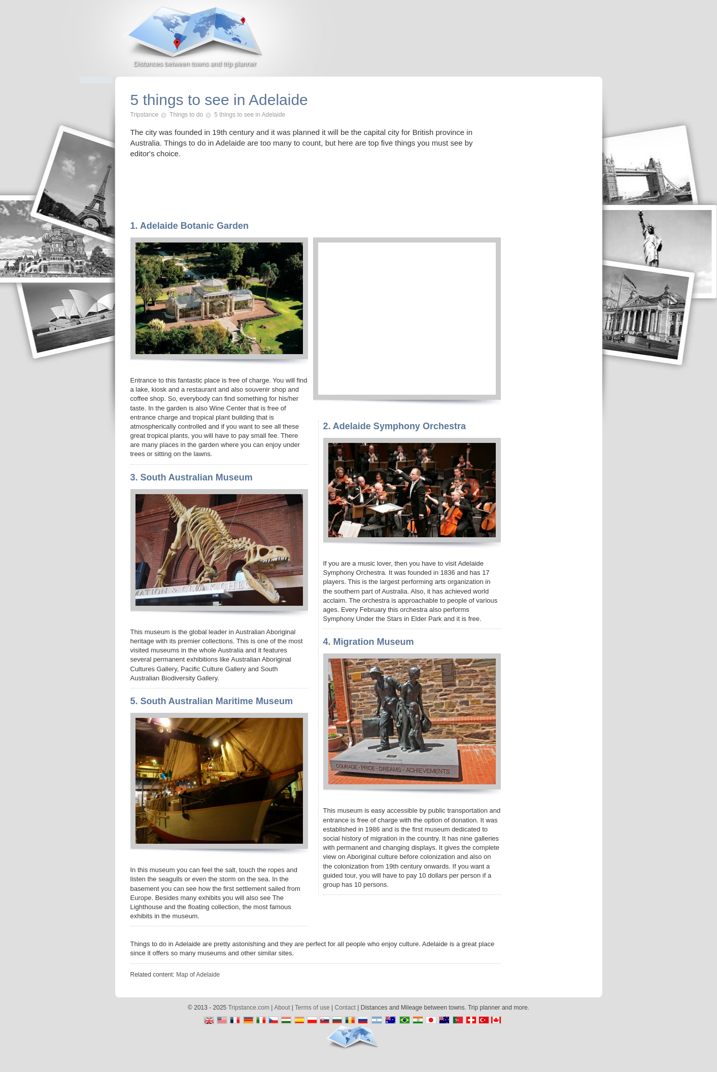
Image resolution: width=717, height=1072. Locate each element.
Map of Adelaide (198, 974)
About (282, 1007)
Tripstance (144, 114)
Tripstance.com (248, 1007)
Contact (345, 1007)
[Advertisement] (483, 42)
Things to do (186, 114)
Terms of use (312, 1007)
